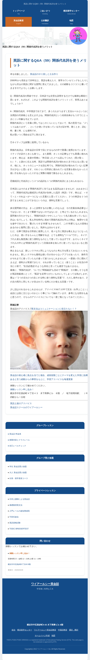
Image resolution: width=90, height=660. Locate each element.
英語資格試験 (14, 523)
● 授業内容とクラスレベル (19, 440)
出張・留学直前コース (18, 478)
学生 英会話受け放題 (18, 466)
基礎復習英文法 (15, 505)
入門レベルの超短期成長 (19, 511)
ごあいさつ (45, 12)
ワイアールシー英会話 (45, 583)
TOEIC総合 (14, 517)
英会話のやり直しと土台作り (44, 74)
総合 (13, 630)
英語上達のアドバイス (21, 403)
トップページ (19, 12)
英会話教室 (19, 22)
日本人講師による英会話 (19, 499)
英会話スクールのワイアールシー (26, 407)
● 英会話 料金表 (14, 434)
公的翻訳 (45, 22)
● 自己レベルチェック (17, 446)
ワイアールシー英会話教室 (45, 630)
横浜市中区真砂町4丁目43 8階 (19, 564)
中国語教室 (62, 630)
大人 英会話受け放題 (18, 472)
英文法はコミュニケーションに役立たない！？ (54, 308)
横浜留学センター (71, 12)
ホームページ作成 (42, 635)
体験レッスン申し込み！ (22, 389)
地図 (71, 22)
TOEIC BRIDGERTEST (19, 529)
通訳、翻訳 (73, 630)
